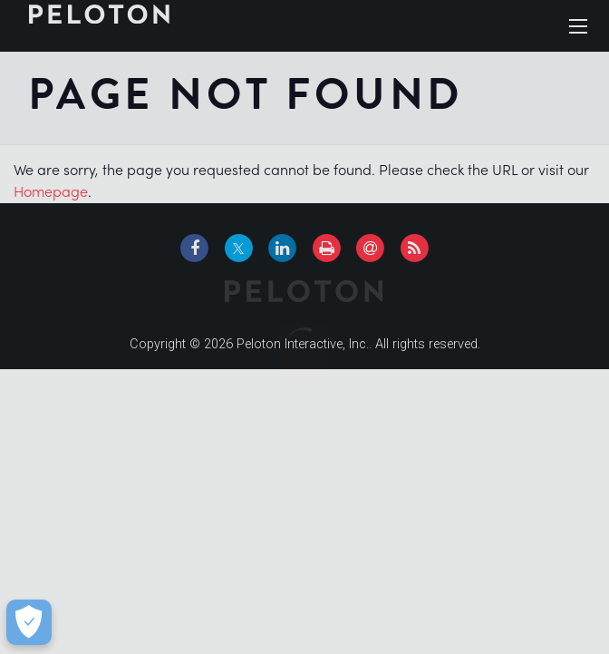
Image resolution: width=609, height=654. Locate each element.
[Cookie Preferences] (28, 622)
